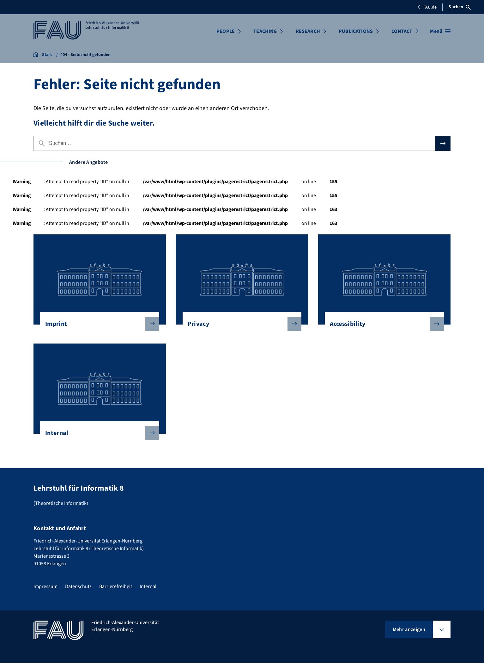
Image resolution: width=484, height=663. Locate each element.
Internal (97, 433)
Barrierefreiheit (115, 586)
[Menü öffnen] (440, 31)
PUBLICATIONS (356, 31)
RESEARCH (308, 31)
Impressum (45, 586)
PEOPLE (225, 31)
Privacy (240, 324)
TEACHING (265, 31)
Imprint (97, 324)
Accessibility (382, 324)
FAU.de (427, 7)
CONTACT (401, 31)
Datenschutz (78, 586)
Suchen (460, 7)
